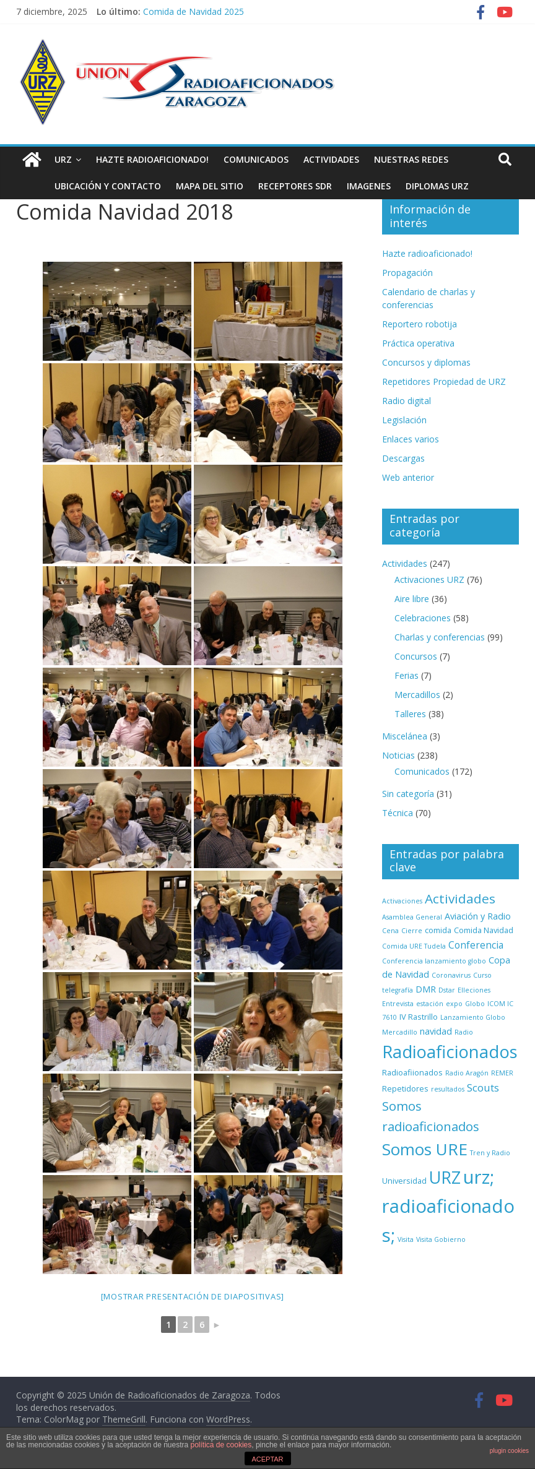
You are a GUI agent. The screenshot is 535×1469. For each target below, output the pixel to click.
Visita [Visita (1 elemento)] (406, 1239)
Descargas (403, 458)
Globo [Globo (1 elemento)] (475, 1003)
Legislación (404, 420)
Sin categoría (408, 793)
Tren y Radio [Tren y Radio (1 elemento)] (490, 1152)
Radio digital (406, 401)
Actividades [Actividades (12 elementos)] (460, 898)
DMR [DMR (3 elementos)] (425, 989)
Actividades (331, 159)
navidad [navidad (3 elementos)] (436, 1031)
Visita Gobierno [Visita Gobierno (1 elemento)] (441, 1239)
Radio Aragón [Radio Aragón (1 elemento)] (467, 1073)
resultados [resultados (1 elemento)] (447, 1089)
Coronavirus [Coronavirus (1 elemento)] (451, 975)
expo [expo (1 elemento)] (454, 1003)
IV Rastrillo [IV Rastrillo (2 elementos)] (418, 1016)
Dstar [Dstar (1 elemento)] (446, 990)
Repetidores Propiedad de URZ (444, 381)
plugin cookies (509, 1450)
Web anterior (408, 477)
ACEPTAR (267, 1459)
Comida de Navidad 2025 (193, 11)
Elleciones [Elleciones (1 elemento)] (474, 990)
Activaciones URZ (429, 579)
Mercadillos (417, 694)
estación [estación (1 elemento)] (429, 1003)
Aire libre (411, 599)
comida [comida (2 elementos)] (438, 930)
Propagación (407, 272)
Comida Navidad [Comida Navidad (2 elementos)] (483, 930)
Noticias (398, 755)
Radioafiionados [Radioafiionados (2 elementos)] (412, 1072)
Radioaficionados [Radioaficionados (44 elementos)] (450, 1051)
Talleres (410, 714)
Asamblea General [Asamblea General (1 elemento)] (412, 917)
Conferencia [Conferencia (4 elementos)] (475, 945)
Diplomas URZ (437, 186)
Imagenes (369, 186)
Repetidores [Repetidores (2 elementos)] (405, 1088)
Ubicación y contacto (107, 186)
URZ (63, 159)
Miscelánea (404, 736)
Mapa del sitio (209, 186)
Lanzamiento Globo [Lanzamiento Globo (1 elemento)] (472, 1017)
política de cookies (221, 1445)
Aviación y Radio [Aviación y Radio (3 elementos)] (478, 916)
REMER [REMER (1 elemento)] (502, 1073)
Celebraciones (422, 618)
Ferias (406, 675)
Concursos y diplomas (426, 362)
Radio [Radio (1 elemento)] (464, 1032)
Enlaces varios (410, 439)
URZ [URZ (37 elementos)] (445, 1177)
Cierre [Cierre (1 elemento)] (411, 930)
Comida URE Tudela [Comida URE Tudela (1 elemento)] (414, 946)
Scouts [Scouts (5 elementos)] (483, 1087)
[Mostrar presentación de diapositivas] (193, 1296)
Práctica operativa (418, 343)
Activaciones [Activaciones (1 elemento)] (402, 901)
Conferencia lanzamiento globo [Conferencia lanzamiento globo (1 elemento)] (434, 961)
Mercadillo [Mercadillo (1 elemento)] (399, 1032)
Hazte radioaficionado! (152, 159)
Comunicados (256, 159)
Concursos (415, 656)
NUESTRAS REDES (411, 159)
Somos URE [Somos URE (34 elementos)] (425, 1149)
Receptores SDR (295, 186)
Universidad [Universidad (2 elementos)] (404, 1180)
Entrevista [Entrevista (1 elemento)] (398, 1003)
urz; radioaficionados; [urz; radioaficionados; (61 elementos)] (448, 1206)
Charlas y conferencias (439, 637)
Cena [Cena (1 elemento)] (390, 930)
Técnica (397, 813)
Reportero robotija (419, 324)
